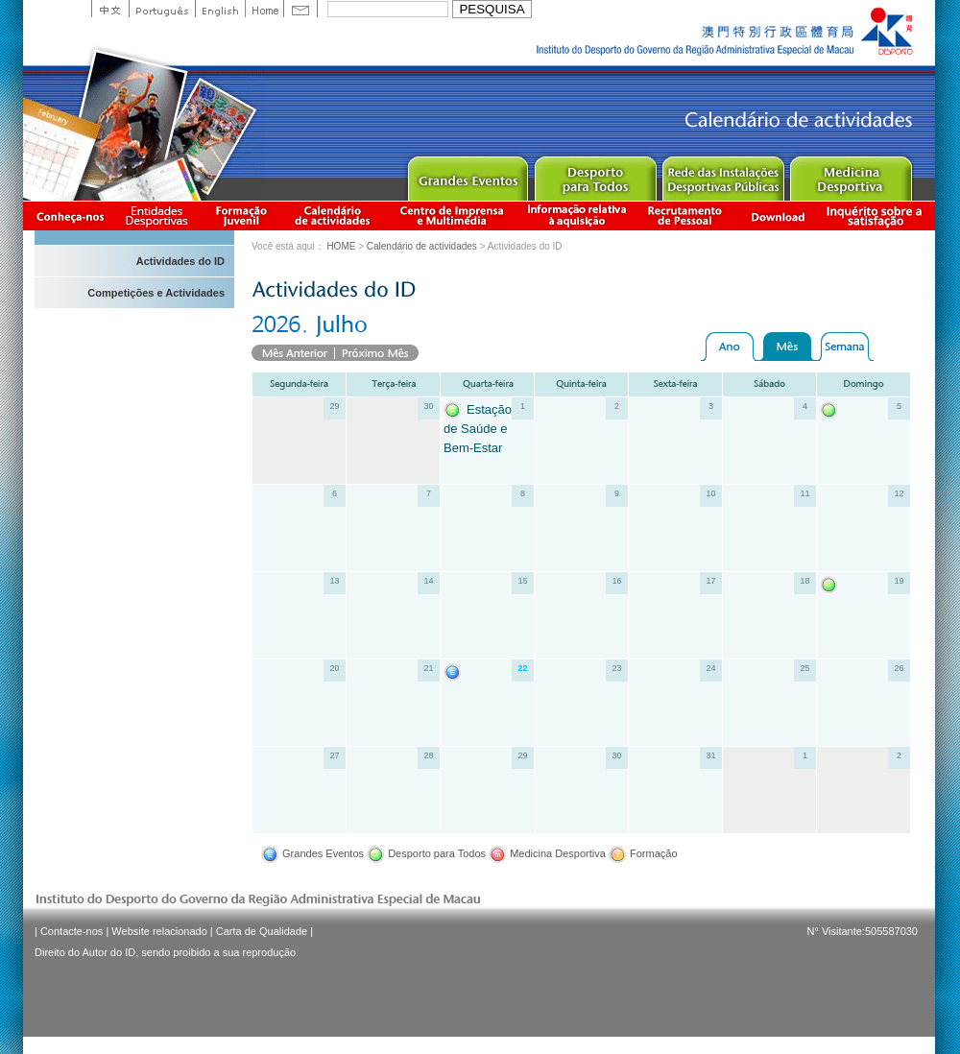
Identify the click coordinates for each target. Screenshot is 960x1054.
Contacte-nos (71, 931)
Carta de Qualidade (261, 931)
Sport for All (595, 174)
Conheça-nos (70, 215)
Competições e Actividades (156, 293)
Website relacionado (158, 931)
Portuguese (162, 8)
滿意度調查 (877, 215)
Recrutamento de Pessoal (685, 215)
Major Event (467, 174)
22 (522, 668)
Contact (300, 8)
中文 (110, 8)
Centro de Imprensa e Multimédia (452, 215)
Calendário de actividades (333, 215)
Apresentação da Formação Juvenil (241, 215)
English (220, 8)
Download (777, 215)
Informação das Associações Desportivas (160, 215)
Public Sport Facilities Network (722, 174)
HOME (340, 246)
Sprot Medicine (850, 174)
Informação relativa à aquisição (577, 215)
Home (264, 8)
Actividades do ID (180, 261)
